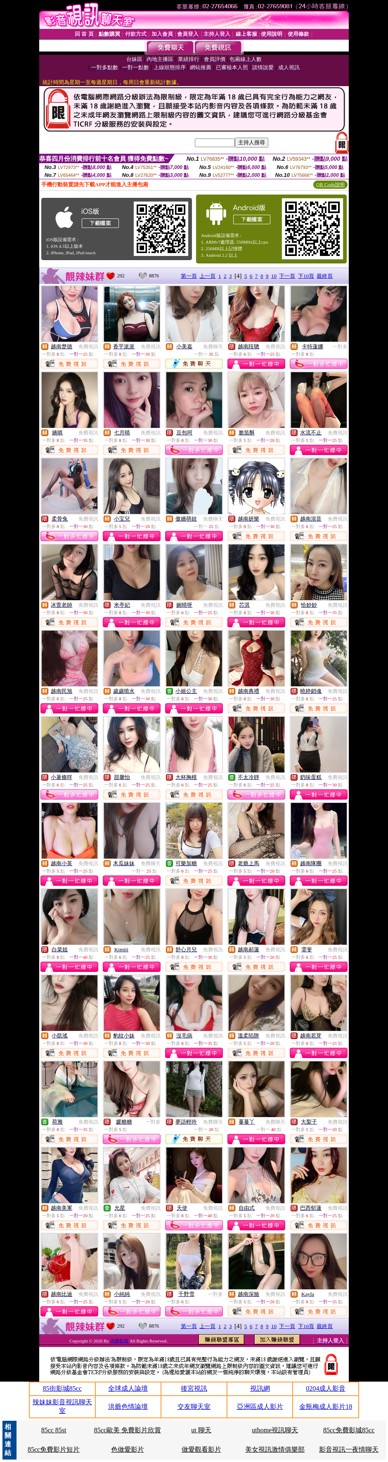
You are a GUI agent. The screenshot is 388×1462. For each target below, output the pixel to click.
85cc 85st (53, 1430)
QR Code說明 (330, 185)
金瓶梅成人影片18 (325, 1406)
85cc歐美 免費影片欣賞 (127, 1430)
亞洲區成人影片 (260, 1406)
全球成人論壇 (128, 1388)
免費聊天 (213, 347)
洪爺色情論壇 (128, 1406)
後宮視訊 (194, 1388)
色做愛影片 (127, 1449)
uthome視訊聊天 (275, 1430)
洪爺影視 (120, 1340)
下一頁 (287, 276)
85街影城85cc (62, 1388)
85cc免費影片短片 (54, 1449)
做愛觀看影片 (201, 1449)
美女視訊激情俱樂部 (275, 1449)
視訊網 (260, 1388)
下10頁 (306, 276)
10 (274, 276)
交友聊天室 (194, 1406)
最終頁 (325, 276)
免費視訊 (88, 347)
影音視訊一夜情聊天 (349, 1449)
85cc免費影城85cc (348, 1430)
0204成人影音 (325, 1388)
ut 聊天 (201, 1430)
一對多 (340, 347)
